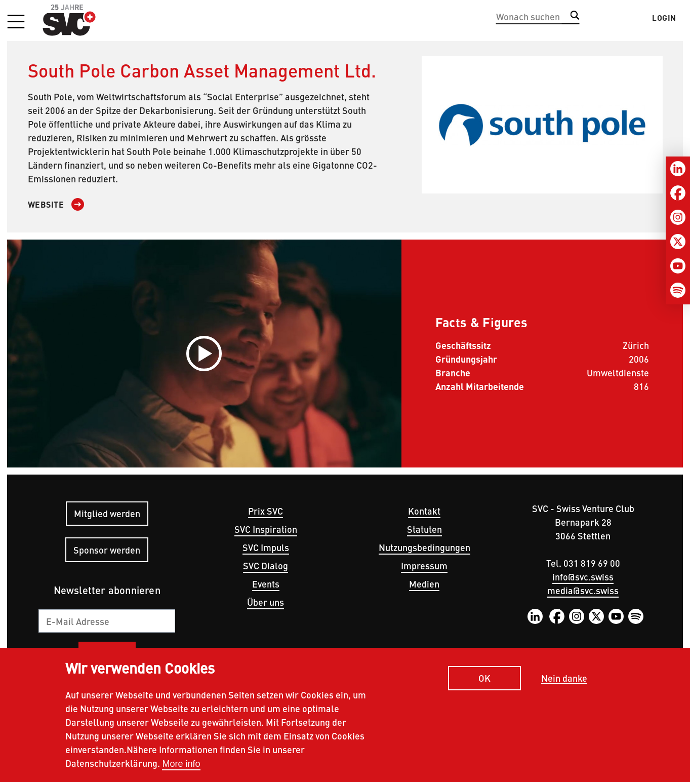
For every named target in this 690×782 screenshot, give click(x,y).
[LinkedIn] (677, 168)
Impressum (424, 565)
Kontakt (424, 510)
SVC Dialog (265, 565)
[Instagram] (677, 217)
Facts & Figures (481, 321)
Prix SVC (265, 510)
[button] (15, 22)
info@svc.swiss (583, 576)
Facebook (556, 616)
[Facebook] (677, 193)
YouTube (616, 616)
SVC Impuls (265, 547)
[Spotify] (677, 290)
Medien (424, 583)
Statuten (424, 529)
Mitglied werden (107, 513)
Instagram (576, 616)
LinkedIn (535, 616)
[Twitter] (677, 241)
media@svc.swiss (583, 590)
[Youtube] (677, 265)
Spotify (635, 616)
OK (484, 678)
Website (46, 204)
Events (265, 583)
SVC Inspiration (265, 529)
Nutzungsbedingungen (424, 547)
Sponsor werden (106, 549)
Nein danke (564, 678)
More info (181, 764)
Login (664, 17)
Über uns (265, 602)
